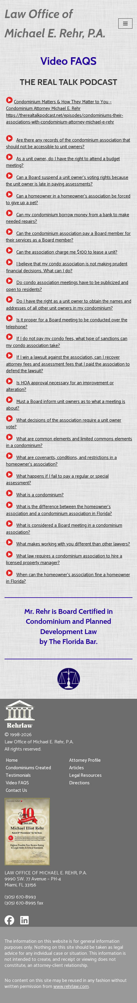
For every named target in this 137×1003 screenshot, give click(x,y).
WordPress (87, 997)
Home (12, 760)
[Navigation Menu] (125, 23)
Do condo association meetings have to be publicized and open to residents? (67, 286)
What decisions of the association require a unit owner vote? (63, 424)
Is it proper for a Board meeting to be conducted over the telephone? (66, 323)
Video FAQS (17, 783)
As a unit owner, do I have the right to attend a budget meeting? (63, 162)
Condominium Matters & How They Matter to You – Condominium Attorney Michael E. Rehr (59, 105)
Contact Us (16, 790)
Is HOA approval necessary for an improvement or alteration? (60, 386)
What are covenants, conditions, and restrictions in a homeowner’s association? (61, 461)
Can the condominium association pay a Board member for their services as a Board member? (68, 237)
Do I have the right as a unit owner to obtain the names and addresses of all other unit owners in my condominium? (68, 305)
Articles (76, 768)
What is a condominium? (40, 495)
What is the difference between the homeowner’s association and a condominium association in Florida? (59, 510)
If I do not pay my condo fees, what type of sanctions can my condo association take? (66, 342)
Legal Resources (85, 775)
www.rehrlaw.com (71, 987)
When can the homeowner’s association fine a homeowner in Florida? (68, 578)
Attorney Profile (85, 760)
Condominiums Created (28, 768)
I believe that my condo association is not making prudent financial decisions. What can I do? (66, 267)
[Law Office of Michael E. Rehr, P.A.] (57, 23)
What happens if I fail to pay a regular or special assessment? (57, 480)
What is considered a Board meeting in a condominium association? (64, 529)
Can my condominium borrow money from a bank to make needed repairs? (67, 218)
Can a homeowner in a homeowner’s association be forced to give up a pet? (68, 199)
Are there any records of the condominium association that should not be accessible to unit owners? (68, 143)
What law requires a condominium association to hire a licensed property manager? (64, 559)
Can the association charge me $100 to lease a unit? (66, 252)
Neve (44, 997)
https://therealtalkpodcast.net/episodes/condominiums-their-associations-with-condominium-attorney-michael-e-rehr (64, 119)
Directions (79, 783)
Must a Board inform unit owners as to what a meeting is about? (65, 405)
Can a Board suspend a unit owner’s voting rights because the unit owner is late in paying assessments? (67, 181)
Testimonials (18, 775)
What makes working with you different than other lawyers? (73, 544)
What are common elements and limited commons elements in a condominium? (69, 442)
